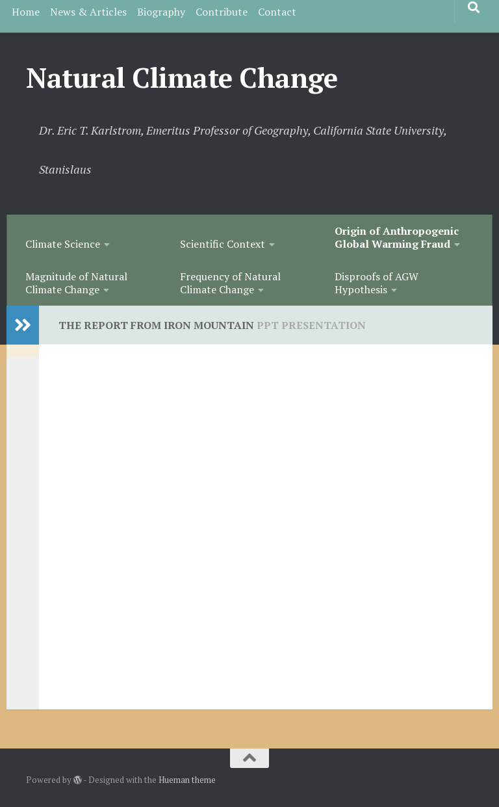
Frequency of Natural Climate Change (230, 283)
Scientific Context (222, 244)
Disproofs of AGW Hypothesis (376, 283)
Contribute (222, 12)
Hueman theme (187, 780)
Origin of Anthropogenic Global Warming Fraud (397, 237)
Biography (161, 12)
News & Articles (88, 12)
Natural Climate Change (181, 77)
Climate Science (62, 244)
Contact (277, 12)
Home (26, 12)
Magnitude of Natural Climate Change (76, 283)
